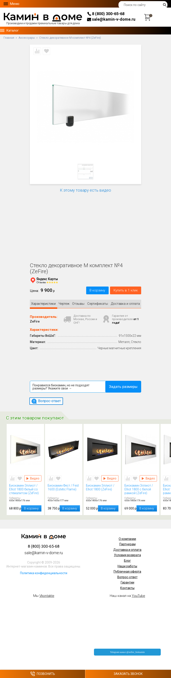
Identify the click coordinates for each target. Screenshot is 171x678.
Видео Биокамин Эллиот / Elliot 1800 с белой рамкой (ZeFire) (148, 477)
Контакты (127, 586)
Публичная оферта (127, 570)
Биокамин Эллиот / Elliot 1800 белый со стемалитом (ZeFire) (25, 487)
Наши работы (127, 565)
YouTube (138, 594)
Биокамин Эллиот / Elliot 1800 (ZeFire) (102, 487)
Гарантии (127, 581)
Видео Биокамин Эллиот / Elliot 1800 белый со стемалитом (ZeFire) (32, 477)
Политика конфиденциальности (43, 572)
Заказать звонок (128, 674)
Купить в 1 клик (126, 290)
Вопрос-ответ (127, 576)
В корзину (97, 290)
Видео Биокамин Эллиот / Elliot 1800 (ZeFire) (110, 477)
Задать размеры (123, 385)
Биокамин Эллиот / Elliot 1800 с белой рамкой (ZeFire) (140, 487)
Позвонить (42, 674)
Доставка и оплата (127, 548)
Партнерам (127, 543)
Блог (127, 559)
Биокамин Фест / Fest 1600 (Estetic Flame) (64, 487)
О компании (127, 537)
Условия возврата (127, 554)
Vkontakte (46, 594)
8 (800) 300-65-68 (105, 13)
